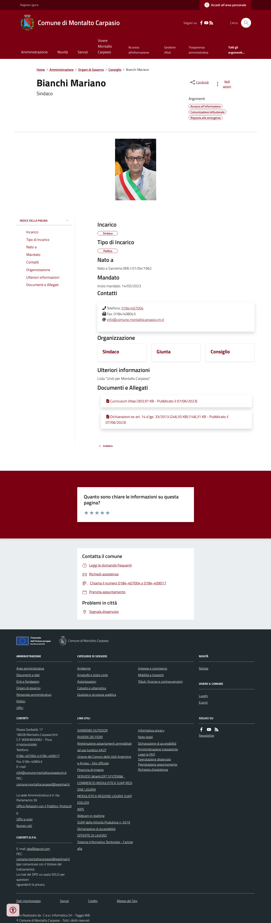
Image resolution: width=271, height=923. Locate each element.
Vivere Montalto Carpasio (105, 46)
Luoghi (203, 695)
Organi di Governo (91, 69)
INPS (80, 809)
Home (41, 69)
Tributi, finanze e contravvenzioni (160, 681)
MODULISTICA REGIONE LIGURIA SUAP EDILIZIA (104, 799)
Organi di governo (28, 688)
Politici (20, 701)
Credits (93, 900)
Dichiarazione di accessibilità (96, 828)
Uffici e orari (24, 819)
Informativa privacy (151, 730)
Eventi (203, 702)
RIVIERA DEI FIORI (90, 736)
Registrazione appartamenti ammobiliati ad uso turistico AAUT (104, 746)
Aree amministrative (30, 668)
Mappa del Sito (127, 900)
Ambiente (84, 668)
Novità (63, 52)
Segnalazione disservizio (154, 759)
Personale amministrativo (33, 694)
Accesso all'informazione (138, 50)
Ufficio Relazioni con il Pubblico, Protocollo (44, 809)
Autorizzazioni (86, 681)
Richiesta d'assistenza (153, 769)
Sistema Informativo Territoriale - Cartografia (105, 845)
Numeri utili (24, 825)
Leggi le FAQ (146, 754)
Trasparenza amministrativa (198, 50)
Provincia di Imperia (90, 769)
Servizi (83, 52)
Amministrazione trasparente (158, 749)
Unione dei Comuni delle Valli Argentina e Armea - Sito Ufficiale (104, 760)
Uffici (19, 707)
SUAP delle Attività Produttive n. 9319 (103, 822)
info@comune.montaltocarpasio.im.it (135, 319)
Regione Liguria (29, 5)
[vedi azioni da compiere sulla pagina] (224, 84)
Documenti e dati (28, 674)
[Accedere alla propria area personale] (225, 5)
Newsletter (206, 735)
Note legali (145, 736)
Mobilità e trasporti (151, 674)
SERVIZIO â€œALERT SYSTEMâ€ (101, 776)
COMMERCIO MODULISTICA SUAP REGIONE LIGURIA (104, 786)
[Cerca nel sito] (244, 23)
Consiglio (114, 69)
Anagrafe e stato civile (92, 674)
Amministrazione (34, 52)
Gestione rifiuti (170, 50)
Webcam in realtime (91, 815)
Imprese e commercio (152, 668)
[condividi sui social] (199, 82)
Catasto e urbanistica (91, 688)
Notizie (203, 668)
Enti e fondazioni (27, 681)
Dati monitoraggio (28, 900)
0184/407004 (132, 308)
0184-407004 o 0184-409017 (38, 755)
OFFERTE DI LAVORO (92, 835)
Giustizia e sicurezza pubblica (96, 694)
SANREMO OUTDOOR (92, 730)
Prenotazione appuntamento (157, 764)
